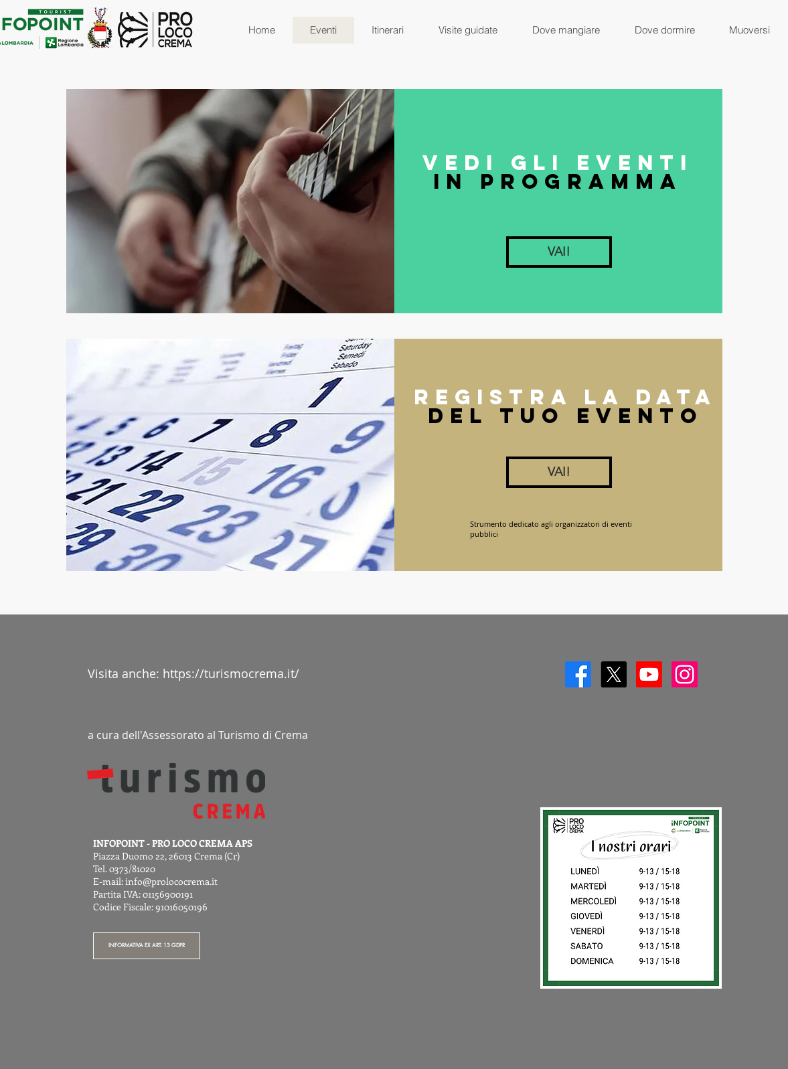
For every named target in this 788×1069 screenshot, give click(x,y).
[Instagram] (685, 674)
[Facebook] (578, 674)
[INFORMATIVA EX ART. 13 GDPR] (146, 945)
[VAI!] (559, 252)
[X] (614, 674)
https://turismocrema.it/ (231, 673)
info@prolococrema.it (171, 881)
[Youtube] (649, 674)
